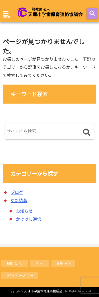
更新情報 (19, 200)
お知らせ (24, 211)
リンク (40, 263)
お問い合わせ (14, 263)
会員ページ (63, 263)
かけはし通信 (28, 218)
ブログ (17, 192)
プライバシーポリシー (20, 275)
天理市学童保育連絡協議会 (43, 291)
